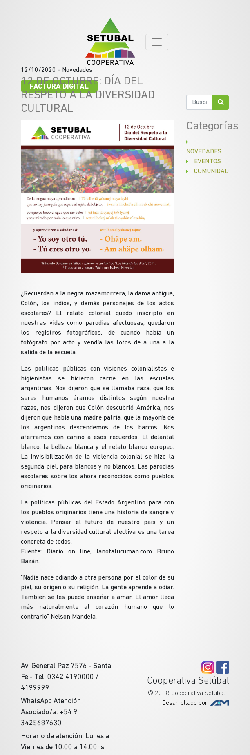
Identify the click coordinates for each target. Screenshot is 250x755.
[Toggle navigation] (156, 42)
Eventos (207, 161)
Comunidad (211, 171)
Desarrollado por (195, 703)
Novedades (203, 152)
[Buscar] (199, 102)
